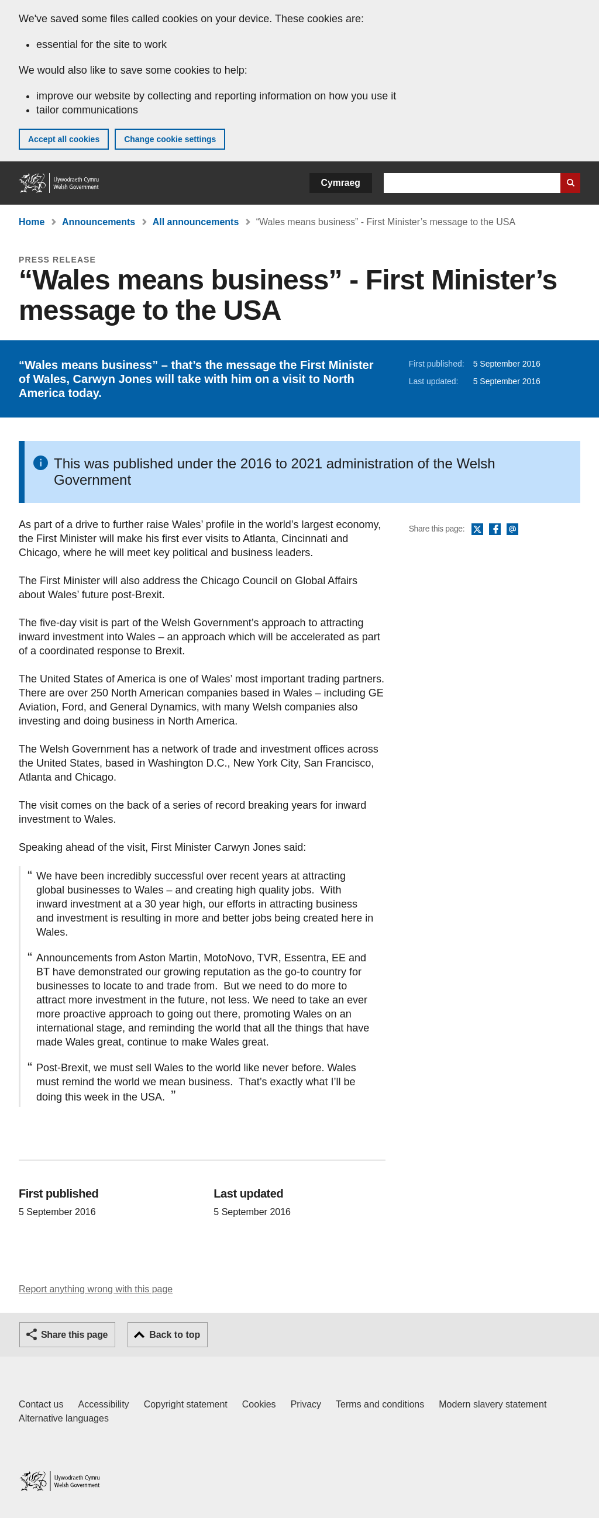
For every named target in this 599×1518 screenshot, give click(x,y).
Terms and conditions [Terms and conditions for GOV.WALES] (380, 1404)
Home (31, 222)
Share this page (74, 1335)
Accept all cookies (63, 139)
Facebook (495, 529)
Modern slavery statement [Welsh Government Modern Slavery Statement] (492, 1404)
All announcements (196, 222)
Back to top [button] (174, 1335)
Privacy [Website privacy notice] (306, 1404)
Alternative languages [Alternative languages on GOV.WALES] (64, 1418)
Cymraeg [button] (340, 183)
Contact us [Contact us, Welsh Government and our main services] (41, 1404)
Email (512, 529)
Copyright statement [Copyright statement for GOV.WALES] (186, 1404)
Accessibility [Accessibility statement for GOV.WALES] (103, 1404)
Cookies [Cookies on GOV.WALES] (259, 1404)
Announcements (98, 222)
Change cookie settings (170, 139)
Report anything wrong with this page (96, 1289)
